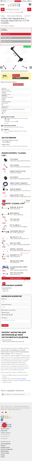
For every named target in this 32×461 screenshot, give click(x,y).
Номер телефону (21, 378)
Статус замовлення (5, 443)
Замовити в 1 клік (18, 84)
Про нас (3, 456)
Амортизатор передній (15, 172)
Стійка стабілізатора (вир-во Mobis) (19, 270)
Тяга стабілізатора (14, 220)
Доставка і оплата (5, 447)
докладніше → (7, 123)
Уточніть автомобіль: (4, 29)
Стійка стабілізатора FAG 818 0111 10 (19, 238)
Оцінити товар (5, 312)
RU (5, 1)
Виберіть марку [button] (7, 38)
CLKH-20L (4, 96)
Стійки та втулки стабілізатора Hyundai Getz (13, 341)
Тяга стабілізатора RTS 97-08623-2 (18, 226)
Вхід (29, 1)
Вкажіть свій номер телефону (9, 82)
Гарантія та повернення (7, 449)
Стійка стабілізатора (15, 209)
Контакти (24, 1)
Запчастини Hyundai (7, 340)
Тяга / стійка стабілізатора (16, 215)
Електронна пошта (6, 304)
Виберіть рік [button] (6, 34)
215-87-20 (13, 4)
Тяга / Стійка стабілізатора (16, 232)
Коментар (4, 318)
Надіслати (4, 325)
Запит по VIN (18, 1)
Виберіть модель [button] (7, 41)
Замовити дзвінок (5, 428)
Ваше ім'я (4, 299)
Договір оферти (5, 451)
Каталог (3, 455)
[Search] (29, 9)
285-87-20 (13, 6)
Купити (16, 75)
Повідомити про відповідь (8, 310)
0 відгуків (11, 26)
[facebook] (2, 420)
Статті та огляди (5, 453)
